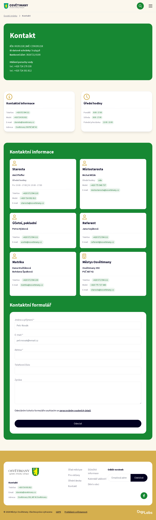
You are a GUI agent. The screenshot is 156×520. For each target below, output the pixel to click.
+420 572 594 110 (30, 193)
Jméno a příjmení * (24, 320)
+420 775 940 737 (98, 185)
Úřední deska (74, 480)
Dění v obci (93, 484)
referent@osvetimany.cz (102, 242)
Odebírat (139, 477)
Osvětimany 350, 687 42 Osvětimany (32, 497)
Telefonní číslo (22, 365)
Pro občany (74, 475)
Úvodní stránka (10, 15)
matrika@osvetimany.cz (32, 285)
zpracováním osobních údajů (75, 410)
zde (100, 180)
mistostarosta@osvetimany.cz (105, 190)
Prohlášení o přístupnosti (76, 512)
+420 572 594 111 (22, 112)
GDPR (58, 512)
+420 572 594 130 (30, 280)
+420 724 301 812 (20, 117)
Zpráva (18, 380)
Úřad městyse (75, 469)
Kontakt (72, 486)
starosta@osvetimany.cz (24, 122)
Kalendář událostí (97, 479)
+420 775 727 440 (98, 285)
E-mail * (19, 335)
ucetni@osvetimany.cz (31, 242)
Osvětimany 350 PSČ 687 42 (26, 127)
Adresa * (19, 350)
